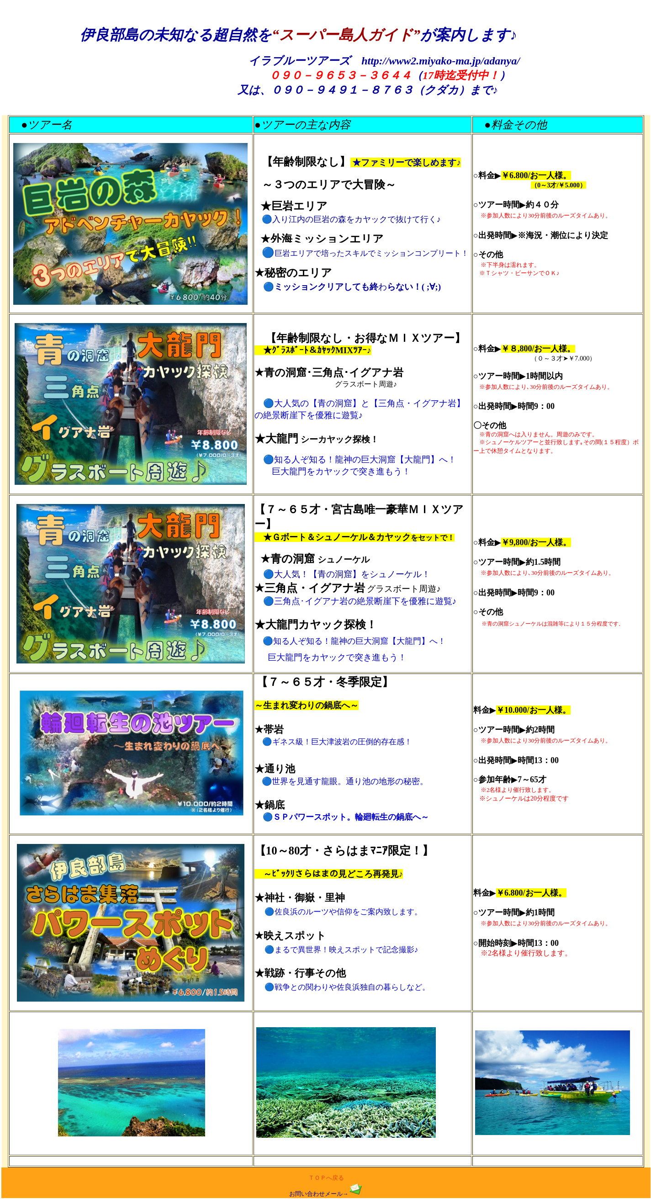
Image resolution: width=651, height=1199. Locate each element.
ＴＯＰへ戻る (326, 1178)
